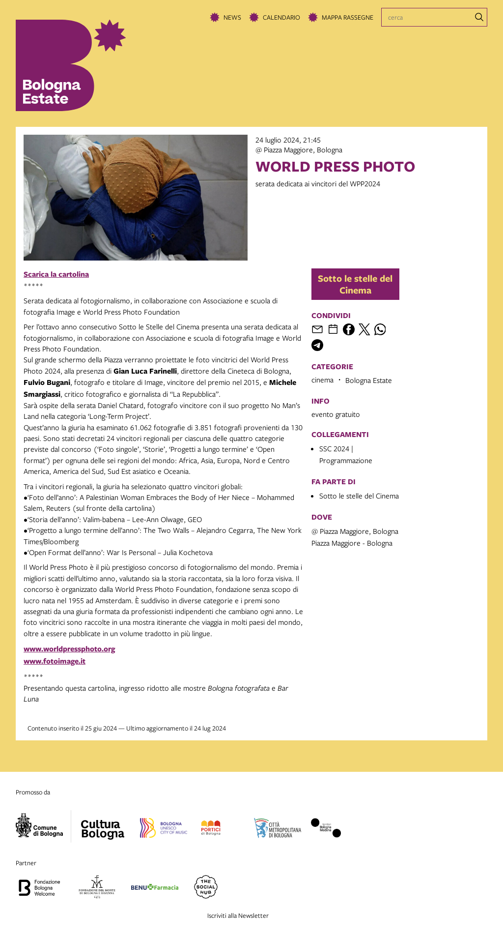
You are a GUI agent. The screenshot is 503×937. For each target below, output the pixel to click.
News (232, 17)
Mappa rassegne (347, 17)
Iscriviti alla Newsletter (238, 915)
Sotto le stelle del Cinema (355, 284)
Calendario (281, 17)
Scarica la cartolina (56, 274)
